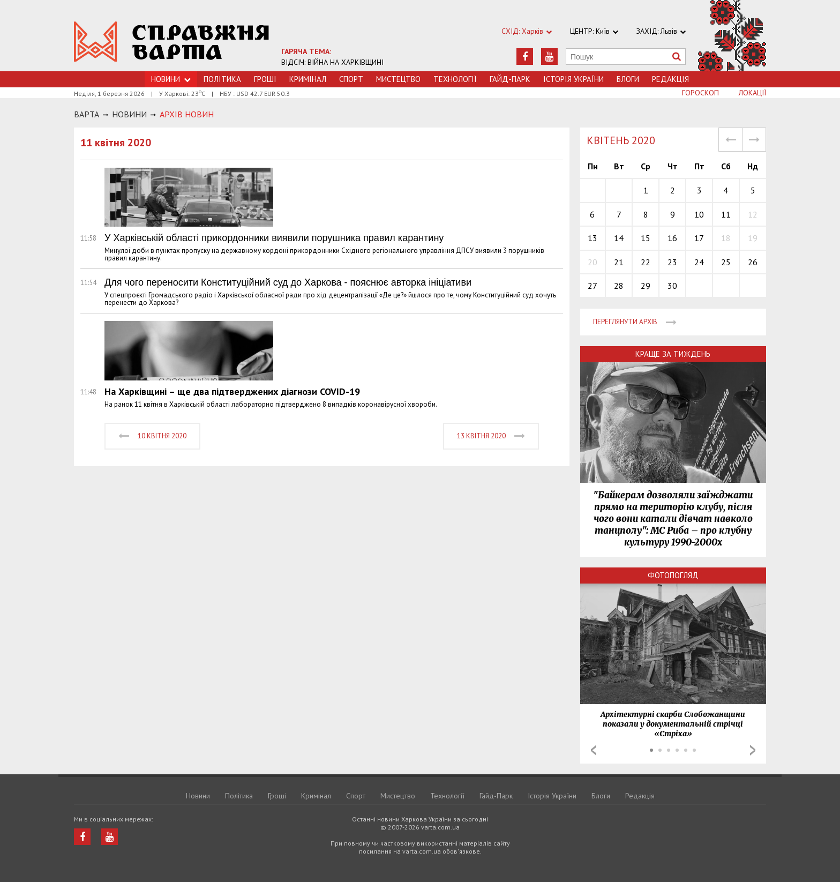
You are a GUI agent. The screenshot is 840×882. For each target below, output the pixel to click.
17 (699, 238)
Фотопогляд (673, 575)
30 (672, 285)
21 (619, 262)
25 (726, 262)
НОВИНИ (129, 114)
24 (699, 262)
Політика (222, 79)
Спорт (351, 79)
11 (726, 214)
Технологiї (455, 79)
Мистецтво (398, 79)
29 (645, 285)
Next (752, 750)
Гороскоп (700, 93)
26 (753, 262)
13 (592, 238)
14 (619, 238)
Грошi (265, 79)
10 (699, 214)
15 (645, 238)
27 (592, 285)
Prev (593, 750)
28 (619, 285)
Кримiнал (307, 79)
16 (672, 238)
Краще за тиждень (672, 354)
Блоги (628, 79)
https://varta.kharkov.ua (171, 41)
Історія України (573, 79)
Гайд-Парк (510, 79)
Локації (752, 93)
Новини (198, 796)
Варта (86, 114)
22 (645, 262)
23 (672, 262)
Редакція (670, 79)
